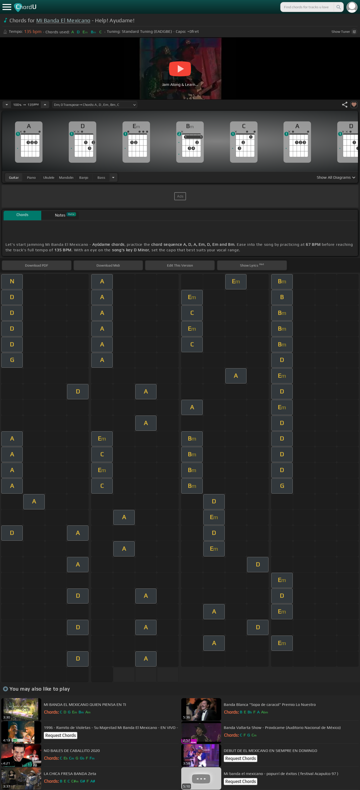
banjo (83, 177)
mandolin (66, 177)
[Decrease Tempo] (6, 104)
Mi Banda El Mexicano (63, 20)
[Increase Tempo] (45, 104)
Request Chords (60, 735)
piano (31, 177)
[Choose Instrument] (113, 177)
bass (101, 177)
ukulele (48, 177)
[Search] (338, 7)
